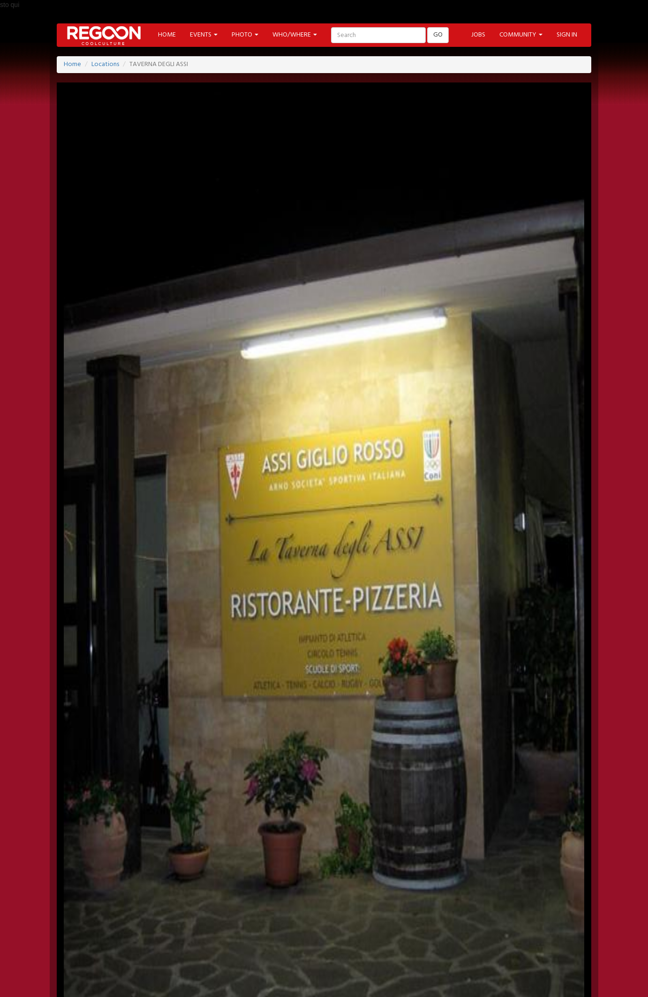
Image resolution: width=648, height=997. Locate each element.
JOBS (478, 35)
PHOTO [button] (245, 35)
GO (438, 35)
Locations (105, 64)
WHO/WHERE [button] (294, 35)
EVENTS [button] (204, 35)
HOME (167, 35)
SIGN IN (567, 35)
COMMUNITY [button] (521, 35)
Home (72, 64)
